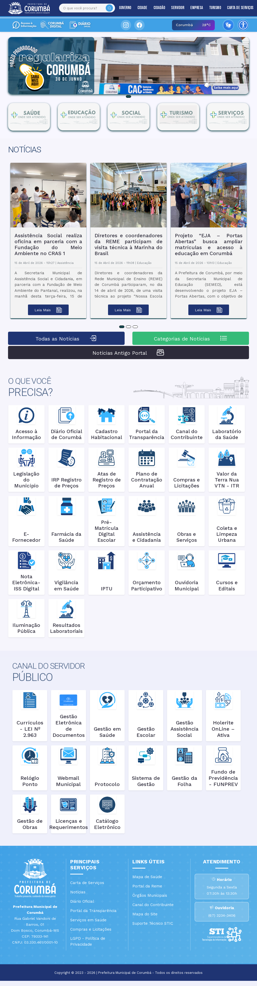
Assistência (65, 263)
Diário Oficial (82, 901)
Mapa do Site (145, 914)
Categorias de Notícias (191, 338)
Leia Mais (48, 310)
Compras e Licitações (90, 929)
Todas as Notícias (66, 338)
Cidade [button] (138, 8)
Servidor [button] (173, 8)
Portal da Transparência (93, 910)
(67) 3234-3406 (221, 921)
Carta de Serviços (236, 8)
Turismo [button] (211, 8)
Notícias (77, 892)
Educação (144, 263)
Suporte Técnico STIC (152, 923)
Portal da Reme (147, 886)
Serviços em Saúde (88, 920)
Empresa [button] (192, 8)
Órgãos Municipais (149, 895)
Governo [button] (121, 8)
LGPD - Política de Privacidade (87, 941)
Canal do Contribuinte (153, 904)
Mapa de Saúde (147, 876)
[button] (14, 65)
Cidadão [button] (155, 8)
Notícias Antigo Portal (128, 352)
